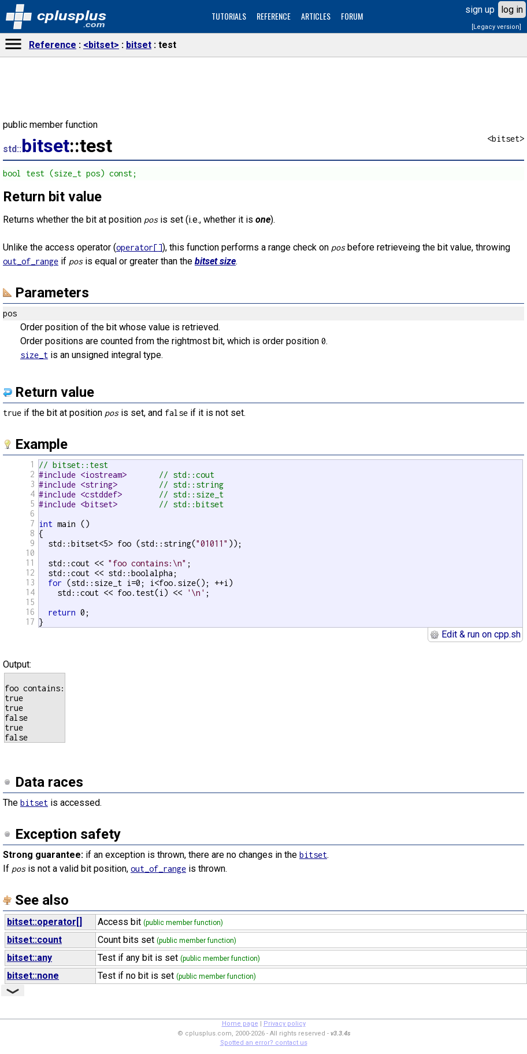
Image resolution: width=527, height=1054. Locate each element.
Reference (52, 44)
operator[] (139, 247)
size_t (34, 355)
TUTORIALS (228, 16)
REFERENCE (274, 16)
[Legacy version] (496, 27)
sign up (480, 9)
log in (512, 9)
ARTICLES (316, 16)
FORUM (352, 16)
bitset (138, 44)
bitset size (215, 261)
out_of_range (30, 261)
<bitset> (101, 44)
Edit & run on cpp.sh (475, 634)
